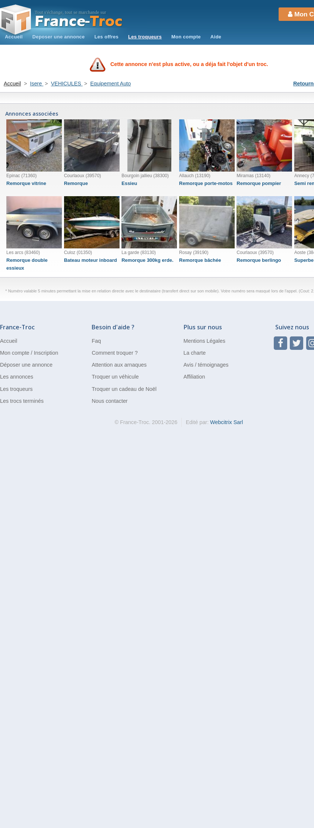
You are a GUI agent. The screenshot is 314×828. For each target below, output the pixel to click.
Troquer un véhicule (115, 377)
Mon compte (186, 37)
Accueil (14, 37)
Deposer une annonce (58, 37)
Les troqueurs (145, 37)
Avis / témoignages (206, 365)
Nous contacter (109, 401)
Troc (79, 21)
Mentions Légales (204, 341)
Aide (215, 37)
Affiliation (194, 377)
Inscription (46, 353)
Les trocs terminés (22, 401)
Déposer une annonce (26, 365)
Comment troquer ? (114, 353)
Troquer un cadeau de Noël (124, 389)
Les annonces (16, 377)
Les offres (106, 37)
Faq (96, 341)
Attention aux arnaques (119, 365)
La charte (195, 353)
